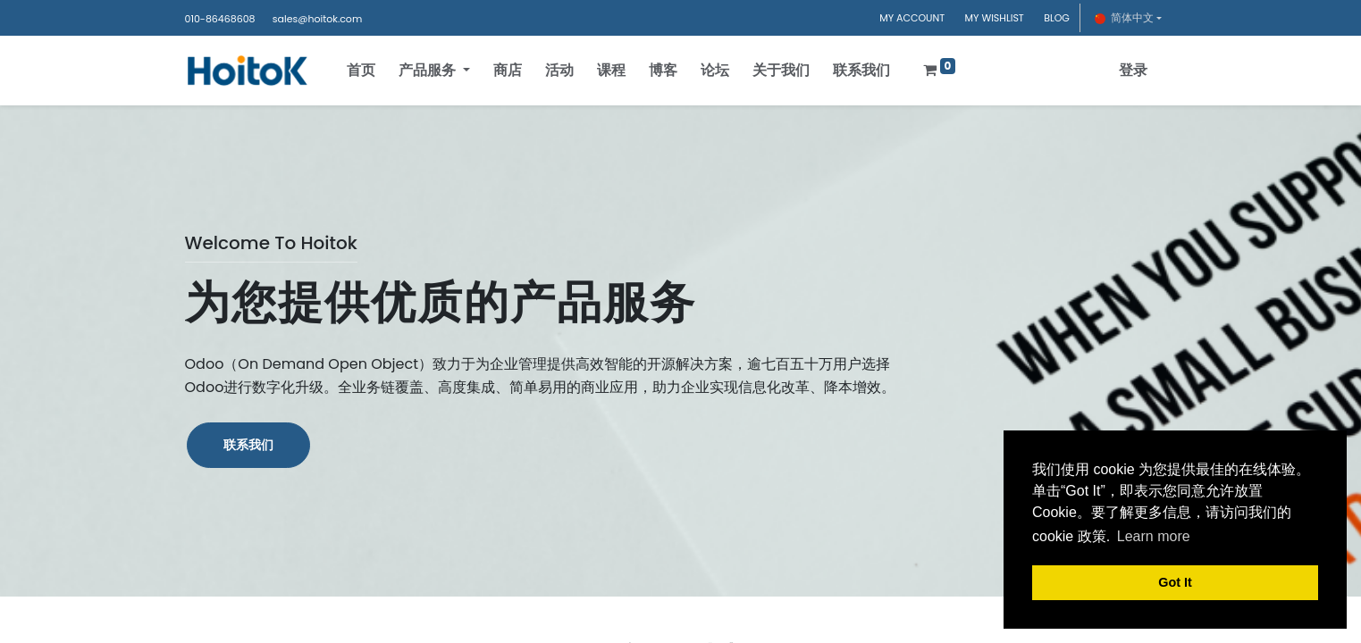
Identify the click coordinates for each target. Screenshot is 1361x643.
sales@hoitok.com (317, 19)
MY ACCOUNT (912, 18)
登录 (1129, 70)
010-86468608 (220, 19)
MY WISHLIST (994, 18)
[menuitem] (365, 70)
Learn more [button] (1153, 536)
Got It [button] (1175, 582)
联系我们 (248, 445)
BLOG (1057, 18)
